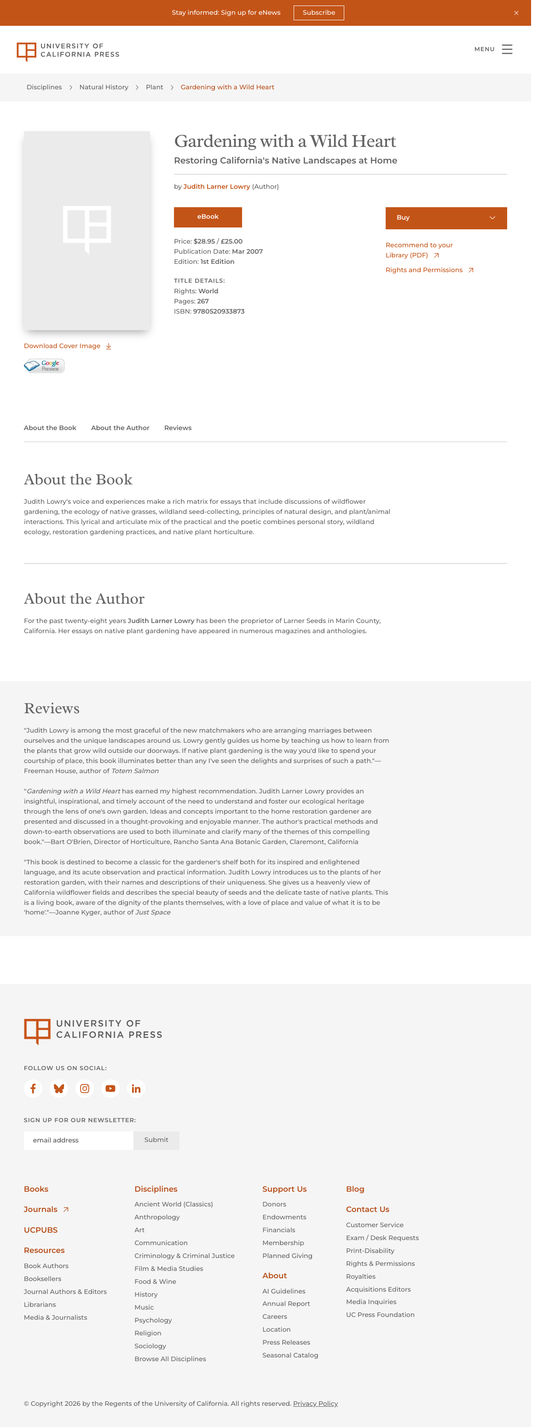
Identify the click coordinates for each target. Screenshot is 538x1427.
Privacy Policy (315, 1403)
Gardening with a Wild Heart (228, 87)
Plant (154, 87)
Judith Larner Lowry (218, 186)
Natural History (104, 87)
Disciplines (44, 87)
